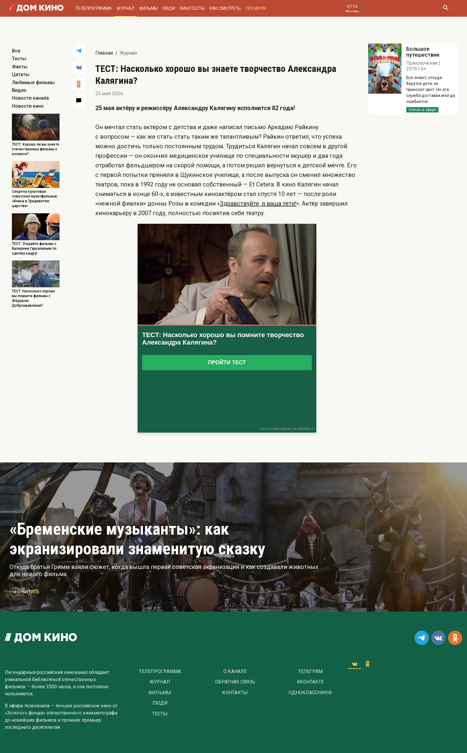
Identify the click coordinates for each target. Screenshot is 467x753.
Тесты (19, 58)
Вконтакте (310, 682)
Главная (104, 53)
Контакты (235, 692)
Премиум (256, 8)
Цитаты (20, 74)
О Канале (235, 671)
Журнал (125, 8)
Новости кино (28, 106)
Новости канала (30, 98)
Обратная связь (235, 682)
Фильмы (148, 8)
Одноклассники (310, 692)
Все (16, 51)
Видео (19, 90)
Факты (19, 67)
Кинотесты (192, 8)
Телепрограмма (93, 8)
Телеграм (310, 671)
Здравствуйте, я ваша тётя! (258, 203)
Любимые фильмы (33, 82)
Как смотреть (225, 8)
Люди (168, 8)
